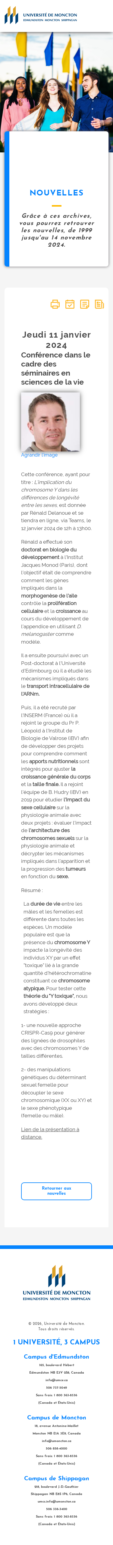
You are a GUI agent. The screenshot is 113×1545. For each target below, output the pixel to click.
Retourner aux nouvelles (56, 1191)
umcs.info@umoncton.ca (57, 1501)
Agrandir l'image (39, 455)
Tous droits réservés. (56, 1329)
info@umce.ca (57, 1380)
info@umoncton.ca (56, 1441)
